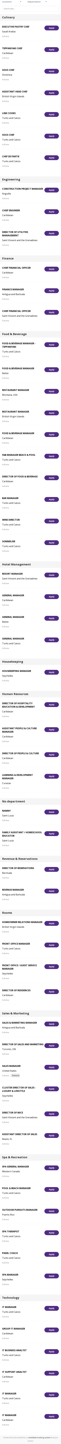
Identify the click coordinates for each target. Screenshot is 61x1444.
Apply (51, 28)
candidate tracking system (39, 1437)
